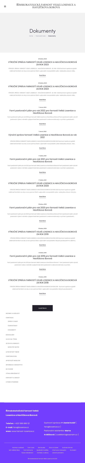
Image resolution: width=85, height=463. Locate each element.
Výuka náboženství (12, 373)
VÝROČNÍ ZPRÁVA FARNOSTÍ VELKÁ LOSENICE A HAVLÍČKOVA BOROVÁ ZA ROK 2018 (42, 281)
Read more (42, 75)
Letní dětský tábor (12, 352)
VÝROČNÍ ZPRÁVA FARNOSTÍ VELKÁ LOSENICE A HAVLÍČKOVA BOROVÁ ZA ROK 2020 (42, 184)
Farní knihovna (11, 356)
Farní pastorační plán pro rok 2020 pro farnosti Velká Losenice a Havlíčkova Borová (42, 208)
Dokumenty (12, 330)
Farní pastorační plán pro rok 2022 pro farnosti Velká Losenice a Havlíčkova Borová (42, 111)
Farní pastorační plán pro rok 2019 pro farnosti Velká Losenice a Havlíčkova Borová (42, 257)
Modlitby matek (13, 347)
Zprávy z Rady (13, 321)
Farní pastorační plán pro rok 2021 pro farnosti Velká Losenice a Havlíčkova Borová (42, 160)
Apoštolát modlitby (13, 360)
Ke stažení (9, 369)
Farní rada (9, 318)
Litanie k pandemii (12, 382)
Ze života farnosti (12, 343)
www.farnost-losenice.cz (23, 431)
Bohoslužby (10, 335)
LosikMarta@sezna (64, 434)
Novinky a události (13, 313)
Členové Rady (12, 326)
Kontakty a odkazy (13, 378)
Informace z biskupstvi (14, 365)
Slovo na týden (11, 339)
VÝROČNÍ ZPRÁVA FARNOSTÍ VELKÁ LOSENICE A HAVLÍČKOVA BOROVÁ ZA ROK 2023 (42, 63)
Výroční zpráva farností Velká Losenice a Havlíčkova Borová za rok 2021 (42, 136)
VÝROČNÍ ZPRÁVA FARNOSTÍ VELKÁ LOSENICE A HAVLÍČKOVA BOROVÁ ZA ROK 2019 (42, 233)
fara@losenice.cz (21, 427)
